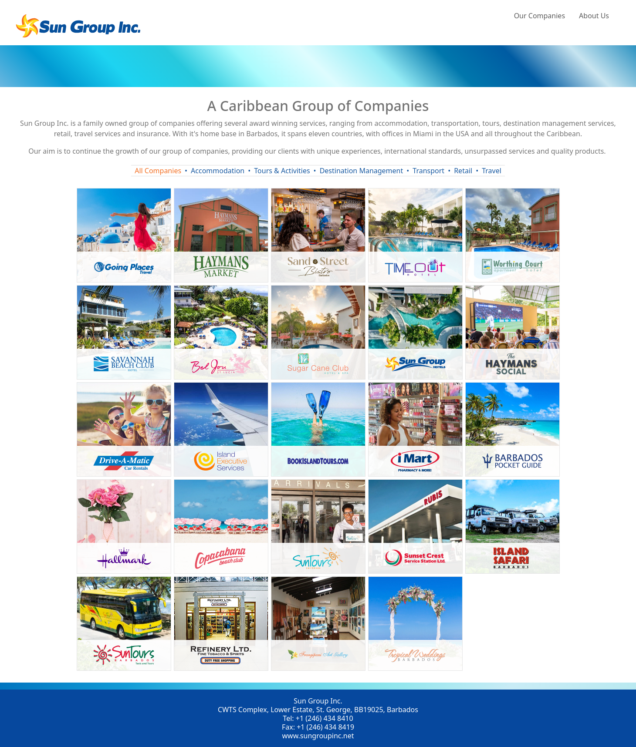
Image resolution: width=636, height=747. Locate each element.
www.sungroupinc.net (318, 735)
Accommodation (217, 170)
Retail (463, 170)
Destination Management (361, 170)
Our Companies (539, 15)
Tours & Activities (282, 170)
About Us (594, 15)
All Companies (158, 170)
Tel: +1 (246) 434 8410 (318, 718)
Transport (428, 170)
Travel (491, 170)
